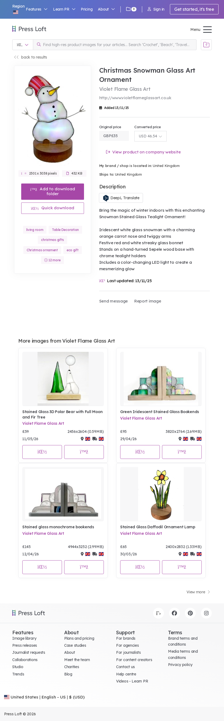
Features (37, 9)
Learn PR (64, 9)
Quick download (52, 207)
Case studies (75, 645)
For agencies (127, 645)
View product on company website (143, 151)
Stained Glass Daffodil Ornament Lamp (157, 526)
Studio (17, 666)
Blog (68, 674)
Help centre (126, 674)
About (106, 9)
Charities (71, 666)
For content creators (134, 659)
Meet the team (77, 659)
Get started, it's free (194, 9)
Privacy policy (180, 664)
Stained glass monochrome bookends (58, 526)
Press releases (24, 645)
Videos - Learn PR (132, 681)
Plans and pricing (79, 638)
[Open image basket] (206, 44)
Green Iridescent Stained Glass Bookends (159, 411)
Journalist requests (28, 652)
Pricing (86, 9)
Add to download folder (52, 191)
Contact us (125, 666)
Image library (24, 638)
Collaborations (25, 659)
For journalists (128, 652)
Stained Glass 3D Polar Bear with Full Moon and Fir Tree (62, 414)
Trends (18, 674)
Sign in (156, 9)
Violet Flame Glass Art (43, 423)
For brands (125, 638)
